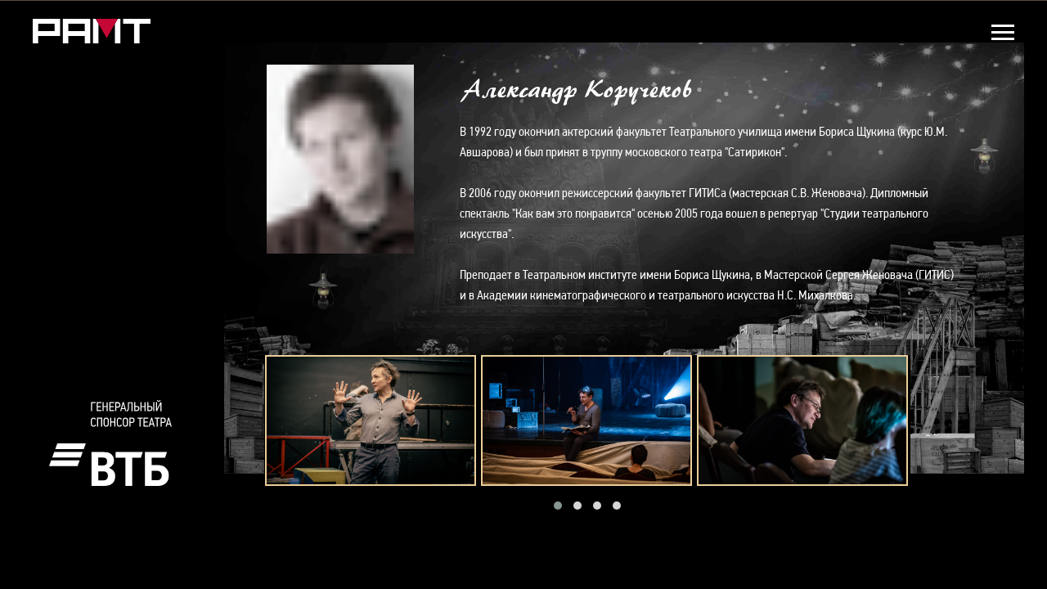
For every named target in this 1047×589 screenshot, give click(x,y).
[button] (558, 505)
